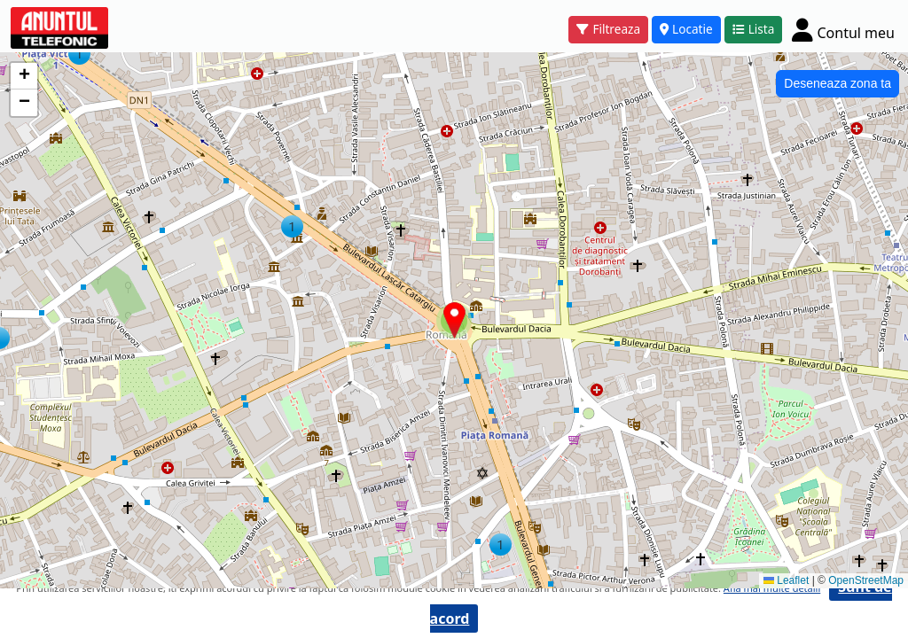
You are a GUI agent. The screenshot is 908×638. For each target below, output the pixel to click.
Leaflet (786, 580)
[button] (79, 54)
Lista (753, 28)
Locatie (686, 28)
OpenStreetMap (866, 580)
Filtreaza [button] (608, 28)
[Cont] (843, 29)
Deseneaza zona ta (837, 83)
